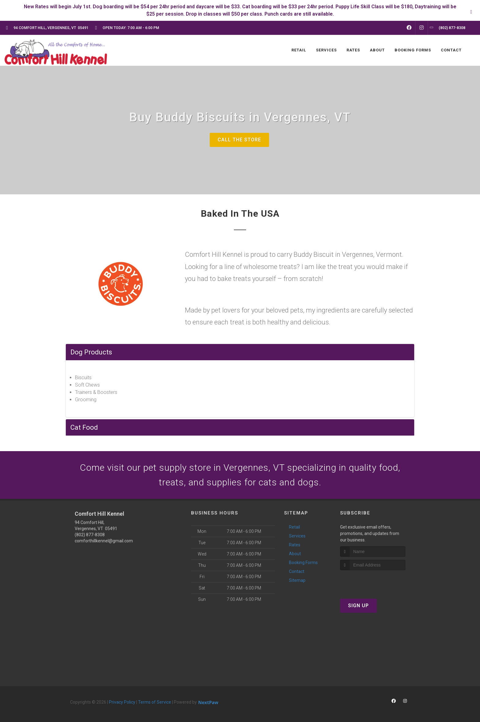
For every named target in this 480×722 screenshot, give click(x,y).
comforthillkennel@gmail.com (104, 540)
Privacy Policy (122, 702)
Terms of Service (154, 702)
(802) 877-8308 (90, 534)
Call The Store (239, 140)
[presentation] (372, 581)
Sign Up (358, 605)
